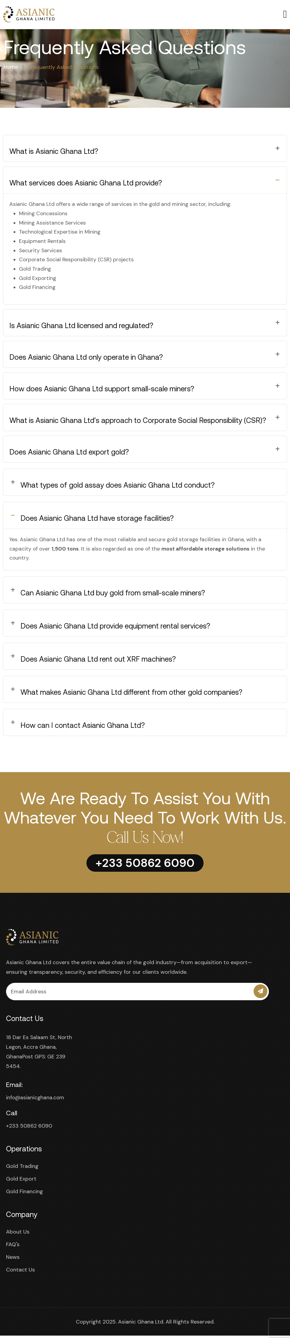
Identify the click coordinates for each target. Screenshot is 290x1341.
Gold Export (21, 1184)
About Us (18, 1237)
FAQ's (13, 1249)
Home (11, 67)
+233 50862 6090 (29, 1131)
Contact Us (20, 1275)
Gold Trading (22, 1171)
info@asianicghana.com (35, 1103)
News (13, 1262)
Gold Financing (24, 1196)
